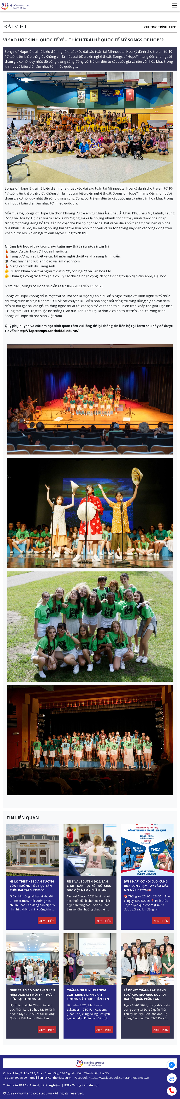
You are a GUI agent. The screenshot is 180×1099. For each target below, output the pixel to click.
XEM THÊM (46, 921)
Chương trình (155, 27)
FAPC (172, 27)
